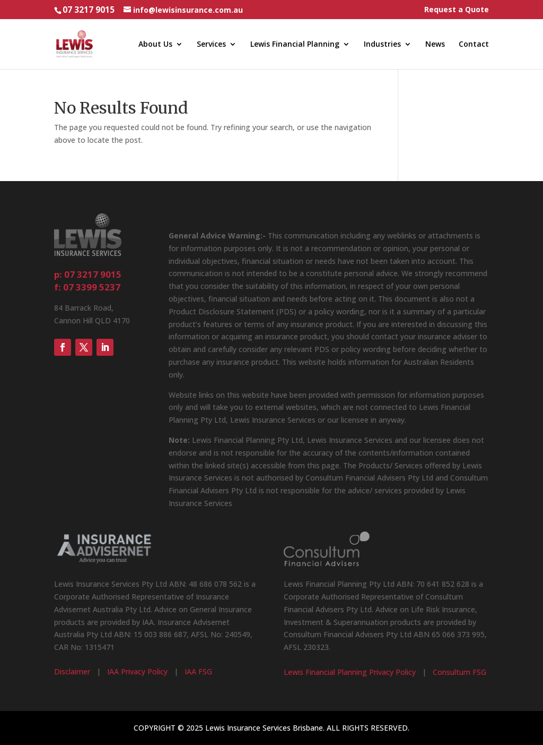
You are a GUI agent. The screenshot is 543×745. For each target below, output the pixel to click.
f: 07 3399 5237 (87, 287)
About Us (155, 44)
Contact (474, 44)
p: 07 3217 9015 (87, 274)
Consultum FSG (459, 672)
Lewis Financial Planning (294, 44)
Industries (382, 44)
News (435, 44)
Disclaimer (72, 671)
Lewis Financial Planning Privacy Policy (350, 672)
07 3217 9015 (89, 9)
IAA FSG (198, 671)
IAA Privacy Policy (137, 671)
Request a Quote (456, 10)
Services (211, 44)
